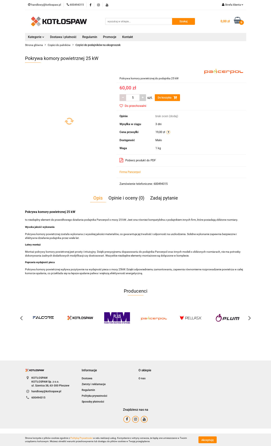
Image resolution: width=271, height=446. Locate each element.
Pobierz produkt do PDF (137, 160)
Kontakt (127, 37)
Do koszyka (167, 97)
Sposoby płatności (93, 401)
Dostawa (87, 378)
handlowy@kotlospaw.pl (46, 391)
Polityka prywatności (94, 395)
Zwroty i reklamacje (94, 384)
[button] (89, 370)
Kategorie (36, 37)
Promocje (109, 37)
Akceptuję (207, 439)
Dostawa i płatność (63, 37)
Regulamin (89, 37)
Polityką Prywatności (81, 438)
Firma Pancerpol (130, 172)
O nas (142, 378)
